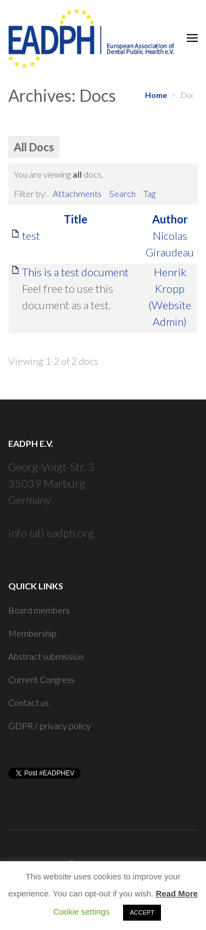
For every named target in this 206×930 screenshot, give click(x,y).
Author (170, 219)
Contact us (28, 702)
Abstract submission (45, 656)
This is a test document (75, 271)
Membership (32, 633)
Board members (39, 610)
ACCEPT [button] (142, 912)
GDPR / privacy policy (49, 725)
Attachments (77, 193)
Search (122, 193)
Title (75, 219)
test (31, 235)
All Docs (34, 147)
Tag (149, 193)
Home (156, 95)
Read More (176, 893)
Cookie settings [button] (81, 911)
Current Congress (41, 679)
